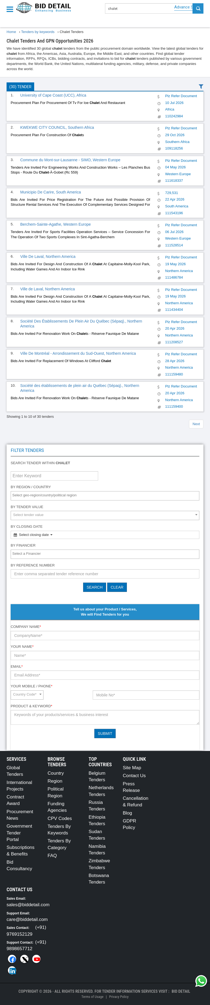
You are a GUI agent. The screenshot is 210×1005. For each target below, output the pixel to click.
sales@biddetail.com (28, 904)
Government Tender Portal (19, 833)
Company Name (26, 627)
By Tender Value (27, 507)
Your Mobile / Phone (31, 686)
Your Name (22, 647)
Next (196, 424)
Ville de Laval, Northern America (47, 289)
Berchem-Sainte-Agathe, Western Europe (55, 224)
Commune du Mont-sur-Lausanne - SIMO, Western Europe (70, 160)
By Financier (23, 545)
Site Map (132, 767)
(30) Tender (20, 87)
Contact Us (134, 775)
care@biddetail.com (27, 919)
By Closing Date (27, 526)
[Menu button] (11, 9)
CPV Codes (60, 818)
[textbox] (106, 495)
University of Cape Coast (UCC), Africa (53, 95)
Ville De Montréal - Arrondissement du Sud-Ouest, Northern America (78, 353)
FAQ (52, 855)
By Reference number (33, 565)
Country (56, 773)
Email (17, 666)
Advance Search (188, 7)
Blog (127, 813)
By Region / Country (31, 487)
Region (55, 781)
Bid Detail (181, 991)
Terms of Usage (92, 997)
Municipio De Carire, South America (50, 192)
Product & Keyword (31, 706)
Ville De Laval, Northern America (47, 256)
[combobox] (105, 495)
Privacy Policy (119, 997)
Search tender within (40, 463)
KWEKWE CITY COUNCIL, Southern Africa (57, 127)
